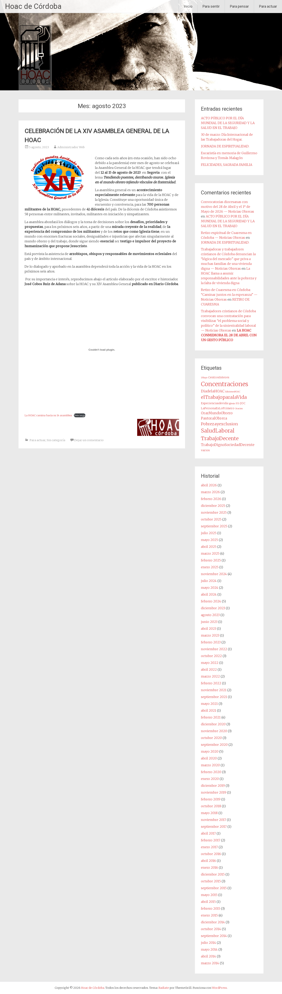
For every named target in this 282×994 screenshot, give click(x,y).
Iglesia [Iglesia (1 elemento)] (232, 403)
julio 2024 (209, 581)
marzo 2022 (210, 676)
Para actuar (268, 6)
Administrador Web (71, 147)
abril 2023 (208, 629)
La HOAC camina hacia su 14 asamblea (48, 415)
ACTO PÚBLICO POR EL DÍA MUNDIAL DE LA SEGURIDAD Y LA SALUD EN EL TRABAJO (228, 123)
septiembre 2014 (214, 936)
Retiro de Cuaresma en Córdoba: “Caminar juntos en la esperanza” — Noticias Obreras (229, 294)
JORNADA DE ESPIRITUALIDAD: (225, 146)
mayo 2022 (209, 663)
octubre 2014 (211, 929)
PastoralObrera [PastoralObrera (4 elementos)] (214, 418)
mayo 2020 (209, 751)
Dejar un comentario (89, 440)
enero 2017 (209, 847)
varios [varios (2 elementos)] (205, 450)
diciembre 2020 (213, 724)
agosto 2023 (210, 615)
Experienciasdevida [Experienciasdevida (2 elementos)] (214, 403)
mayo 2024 (209, 588)
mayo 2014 (209, 949)
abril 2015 (208, 902)
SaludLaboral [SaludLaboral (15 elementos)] (218, 431)
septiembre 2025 (214, 526)
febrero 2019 (210, 799)
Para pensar (239, 6)
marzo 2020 (210, 765)
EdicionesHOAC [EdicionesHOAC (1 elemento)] (232, 391)
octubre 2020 (211, 738)
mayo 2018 (209, 813)
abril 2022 (209, 669)
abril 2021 (208, 710)
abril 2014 (208, 956)
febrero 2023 (211, 642)
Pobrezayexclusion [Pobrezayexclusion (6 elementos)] (219, 423)
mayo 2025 (209, 540)
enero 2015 (209, 915)
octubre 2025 (211, 519)
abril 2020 (209, 758)
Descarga (79, 415)
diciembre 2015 (213, 874)
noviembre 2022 (214, 649)
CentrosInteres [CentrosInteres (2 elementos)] (218, 377)
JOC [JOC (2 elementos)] (242, 403)
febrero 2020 (211, 772)
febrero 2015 (210, 908)
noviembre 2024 (214, 574)
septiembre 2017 (214, 827)
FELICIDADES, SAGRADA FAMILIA (226, 165)
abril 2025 (208, 547)
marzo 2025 (210, 553)
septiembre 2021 (214, 697)
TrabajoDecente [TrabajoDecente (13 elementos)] (220, 438)
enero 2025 (209, 567)
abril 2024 (209, 594)
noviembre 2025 (214, 512)
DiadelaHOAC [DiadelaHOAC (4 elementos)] (212, 391)
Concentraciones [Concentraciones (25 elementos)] (224, 384)
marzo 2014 (210, 963)
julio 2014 (208, 943)
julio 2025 (208, 533)
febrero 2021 (211, 717)
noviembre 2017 (213, 820)
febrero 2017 (210, 840)
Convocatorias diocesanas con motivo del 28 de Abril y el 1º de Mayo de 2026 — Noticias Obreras (227, 206)
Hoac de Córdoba (33, 6)
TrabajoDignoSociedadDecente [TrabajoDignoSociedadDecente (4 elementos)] (227, 445)
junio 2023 (209, 622)
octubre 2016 (211, 854)
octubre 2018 (211, 806)
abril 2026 (209, 485)
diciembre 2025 (213, 506)
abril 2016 (208, 861)
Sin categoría (56, 440)
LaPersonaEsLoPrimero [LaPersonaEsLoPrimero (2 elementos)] (217, 408)
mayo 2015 (209, 895)
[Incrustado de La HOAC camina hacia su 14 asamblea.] (102, 349)
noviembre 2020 (214, 731)
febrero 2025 (211, 560)
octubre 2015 (211, 881)
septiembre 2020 (214, 745)
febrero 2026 (211, 499)
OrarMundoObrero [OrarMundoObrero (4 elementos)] (217, 413)
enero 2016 (209, 867)
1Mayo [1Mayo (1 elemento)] (204, 377)
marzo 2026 (210, 492)
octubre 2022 (211, 656)
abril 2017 (208, 833)
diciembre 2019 (213, 786)
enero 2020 (210, 779)
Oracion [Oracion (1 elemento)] (239, 408)
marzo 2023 (210, 635)
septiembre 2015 (214, 888)
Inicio (188, 6)
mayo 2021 (209, 704)
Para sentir (211, 6)
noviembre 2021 (213, 690)
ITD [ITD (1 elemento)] (237, 403)
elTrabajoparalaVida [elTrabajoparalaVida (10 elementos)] (224, 397)
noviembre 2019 (213, 792)
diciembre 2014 (213, 922)
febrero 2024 (211, 601)
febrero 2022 (211, 683)
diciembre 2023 (213, 608)
